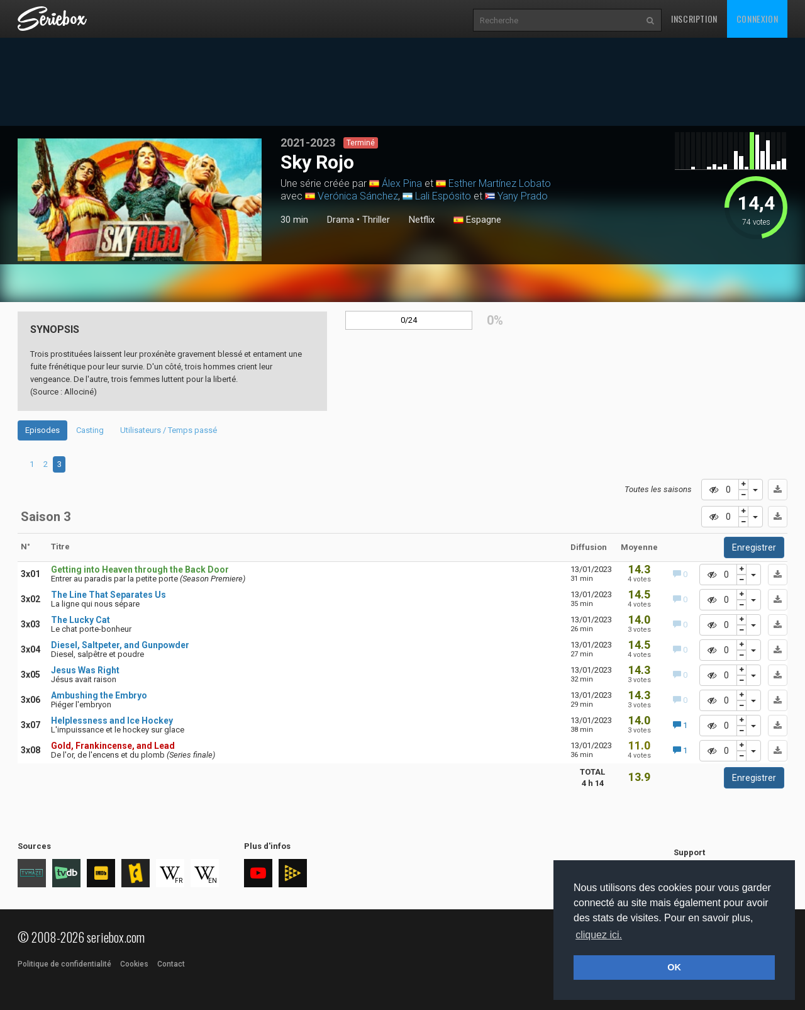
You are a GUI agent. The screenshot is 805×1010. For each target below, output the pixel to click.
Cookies (134, 964)
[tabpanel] (140, 199)
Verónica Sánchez (358, 196)
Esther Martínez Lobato (499, 183)
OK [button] (674, 967)
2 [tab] (146, 258)
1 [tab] (133, 258)
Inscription (694, 18)
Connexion (757, 18)
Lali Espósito (443, 196)
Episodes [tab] (42, 430)
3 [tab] (59, 464)
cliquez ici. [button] (598, 934)
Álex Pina (402, 183)
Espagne (477, 220)
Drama (340, 219)
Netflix (422, 219)
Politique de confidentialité (64, 964)
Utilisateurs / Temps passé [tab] (168, 430)
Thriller (376, 219)
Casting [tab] (90, 430)
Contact (171, 964)
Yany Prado (522, 196)
